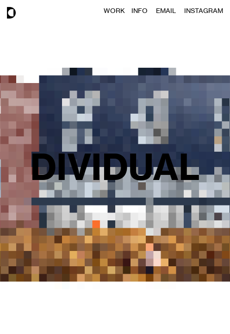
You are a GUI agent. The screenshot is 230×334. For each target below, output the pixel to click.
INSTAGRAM (203, 10)
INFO (143, 10)
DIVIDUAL (115, 167)
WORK (117, 10)
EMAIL (170, 10)
